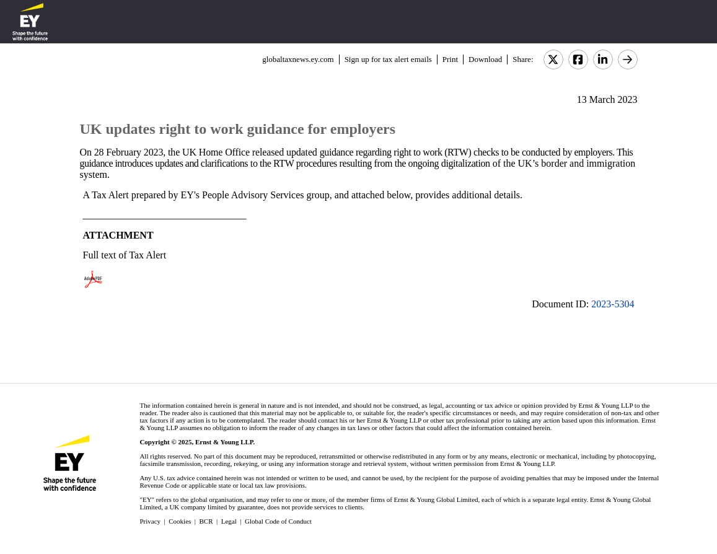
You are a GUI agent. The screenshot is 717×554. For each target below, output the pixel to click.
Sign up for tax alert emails (388, 59)
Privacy (150, 521)
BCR (206, 521)
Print (450, 59)
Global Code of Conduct (278, 521)
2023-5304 (612, 304)
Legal (229, 521)
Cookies (180, 521)
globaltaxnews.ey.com (297, 59)
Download (485, 59)
